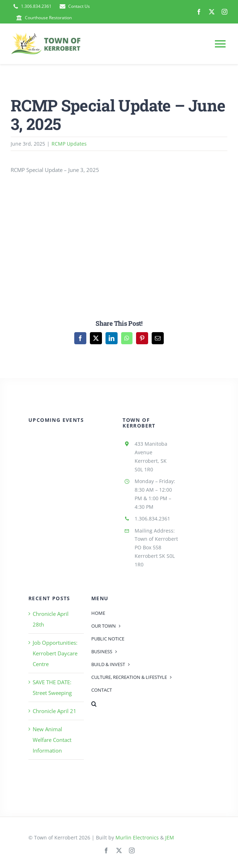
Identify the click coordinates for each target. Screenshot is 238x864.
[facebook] (199, 12)
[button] (134, 703)
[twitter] (212, 12)
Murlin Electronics (137, 837)
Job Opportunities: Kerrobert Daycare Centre (55, 653)
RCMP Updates (69, 143)
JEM (169, 837)
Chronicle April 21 (54, 710)
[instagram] (224, 12)
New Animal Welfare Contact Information (52, 740)
